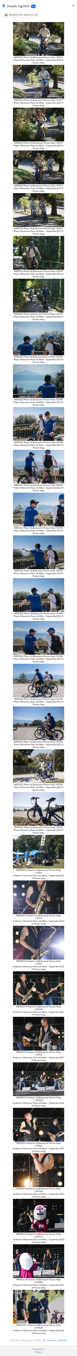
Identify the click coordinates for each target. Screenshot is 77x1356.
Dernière (62, 1340)
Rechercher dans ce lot (23, 14)
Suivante (51, 1340)
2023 (26, 6)
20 (44, 1340)
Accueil (11, 6)
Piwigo (39, 1352)
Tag (20, 6)
